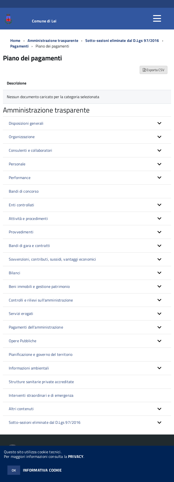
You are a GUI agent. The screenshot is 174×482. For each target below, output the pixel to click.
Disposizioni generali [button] (26, 123)
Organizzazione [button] (22, 137)
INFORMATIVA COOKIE (42, 470)
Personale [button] (17, 164)
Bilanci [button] (14, 273)
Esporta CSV (153, 69)
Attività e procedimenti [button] (28, 218)
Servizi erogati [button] (21, 313)
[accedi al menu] (157, 18)
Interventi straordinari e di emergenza (41, 395)
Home (15, 40)
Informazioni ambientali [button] (29, 368)
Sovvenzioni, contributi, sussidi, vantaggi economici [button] (52, 259)
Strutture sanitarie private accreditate (41, 382)
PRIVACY (75, 456)
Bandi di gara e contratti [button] (29, 245)
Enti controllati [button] (21, 205)
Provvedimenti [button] (21, 232)
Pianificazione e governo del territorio (40, 354)
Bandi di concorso (24, 191)
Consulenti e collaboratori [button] (30, 150)
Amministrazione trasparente (53, 40)
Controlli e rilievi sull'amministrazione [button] (41, 300)
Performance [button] (19, 177)
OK (14, 470)
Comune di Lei (44, 21)
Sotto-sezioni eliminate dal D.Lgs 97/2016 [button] (45, 422)
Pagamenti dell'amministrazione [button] (36, 327)
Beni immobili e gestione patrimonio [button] (39, 286)
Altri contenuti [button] (21, 409)
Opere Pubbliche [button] (22, 341)
